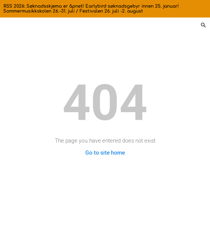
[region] (105, 9)
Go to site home (105, 152)
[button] (203, 25)
